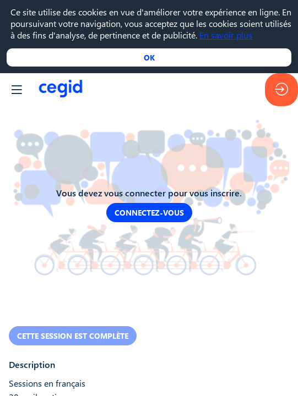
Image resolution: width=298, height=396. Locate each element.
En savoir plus (225, 35)
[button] (16, 89)
